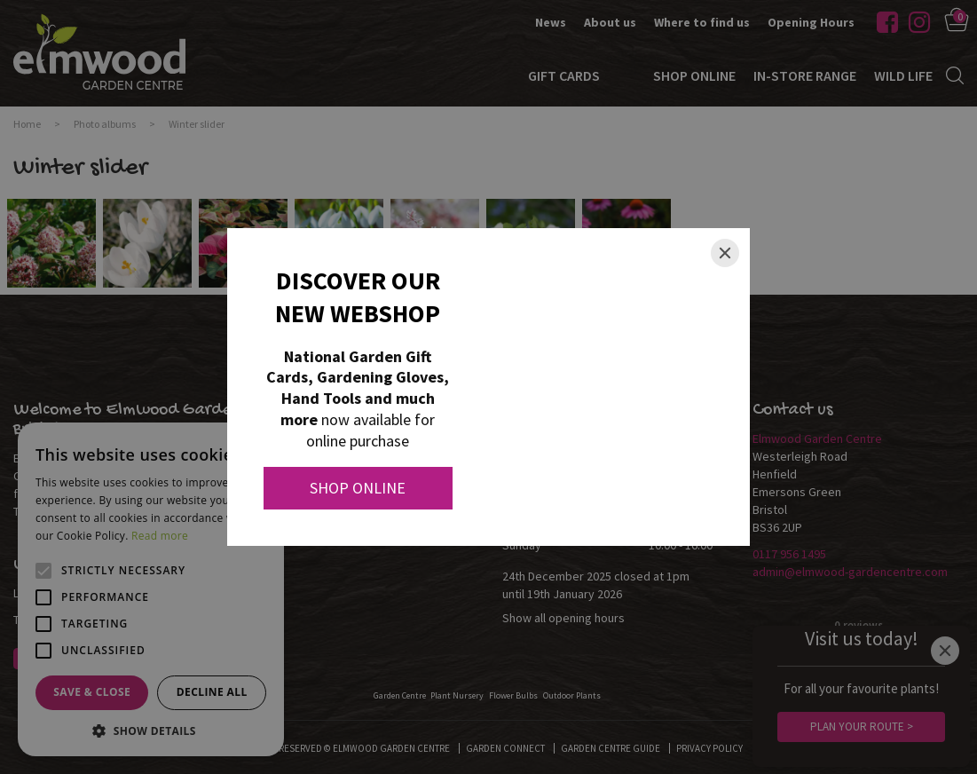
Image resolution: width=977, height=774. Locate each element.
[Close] (725, 253)
